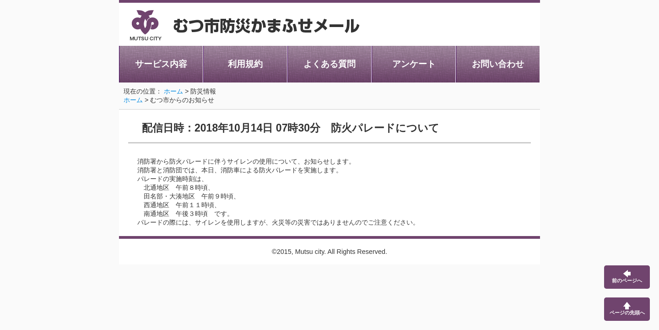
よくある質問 (329, 64)
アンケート (414, 64)
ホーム (173, 91)
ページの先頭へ (627, 308)
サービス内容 (161, 64)
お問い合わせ (498, 64)
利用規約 (245, 64)
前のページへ (627, 276)
